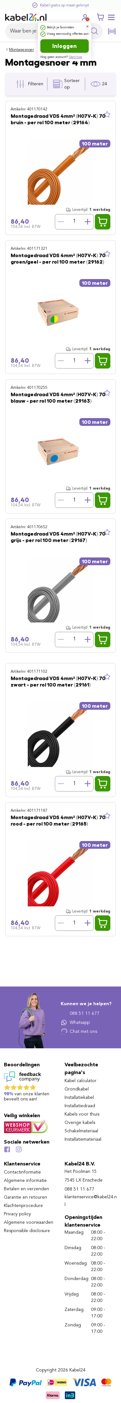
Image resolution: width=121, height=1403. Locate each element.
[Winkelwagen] (100, 17)
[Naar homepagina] (25, 17)
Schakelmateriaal (81, 1131)
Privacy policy (17, 1214)
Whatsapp (75, 1022)
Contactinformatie (22, 1172)
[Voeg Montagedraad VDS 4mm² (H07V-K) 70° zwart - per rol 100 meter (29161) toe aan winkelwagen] (102, 783)
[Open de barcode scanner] (112, 31)
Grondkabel (77, 1089)
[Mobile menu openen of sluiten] (111, 17)
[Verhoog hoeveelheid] (88, 221)
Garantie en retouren (25, 1197)
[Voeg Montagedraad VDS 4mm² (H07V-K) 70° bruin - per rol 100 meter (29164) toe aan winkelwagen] (102, 221)
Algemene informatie (25, 1180)
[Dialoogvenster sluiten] (87, 26)
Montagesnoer (21, 50)
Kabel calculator (80, 1081)
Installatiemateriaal (83, 1139)
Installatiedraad (80, 1106)
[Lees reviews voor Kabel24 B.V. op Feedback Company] (30, 1088)
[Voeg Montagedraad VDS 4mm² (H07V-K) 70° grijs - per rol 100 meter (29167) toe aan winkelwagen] (102, 639)
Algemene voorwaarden (28, 1222)
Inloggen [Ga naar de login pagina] (64, 46)
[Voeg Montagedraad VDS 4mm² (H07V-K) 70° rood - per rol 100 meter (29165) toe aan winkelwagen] (102, 923)
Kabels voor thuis (82, 1114)
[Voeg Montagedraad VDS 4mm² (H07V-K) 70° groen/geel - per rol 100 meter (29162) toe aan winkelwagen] (102, 361)
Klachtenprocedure (23, 1205)
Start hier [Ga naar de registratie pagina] (75, 57)
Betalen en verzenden (26, 1189)
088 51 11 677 (80, 1013)
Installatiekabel (79, 1097)
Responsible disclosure (27, 1231)
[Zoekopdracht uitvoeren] (94, 31)
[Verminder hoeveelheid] (60, 221)
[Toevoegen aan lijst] (107, 114)
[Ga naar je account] (85, 17)
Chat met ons (79, 1031)
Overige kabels (80, 1122)
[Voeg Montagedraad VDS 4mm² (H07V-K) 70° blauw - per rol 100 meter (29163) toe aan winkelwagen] (102, 500)
